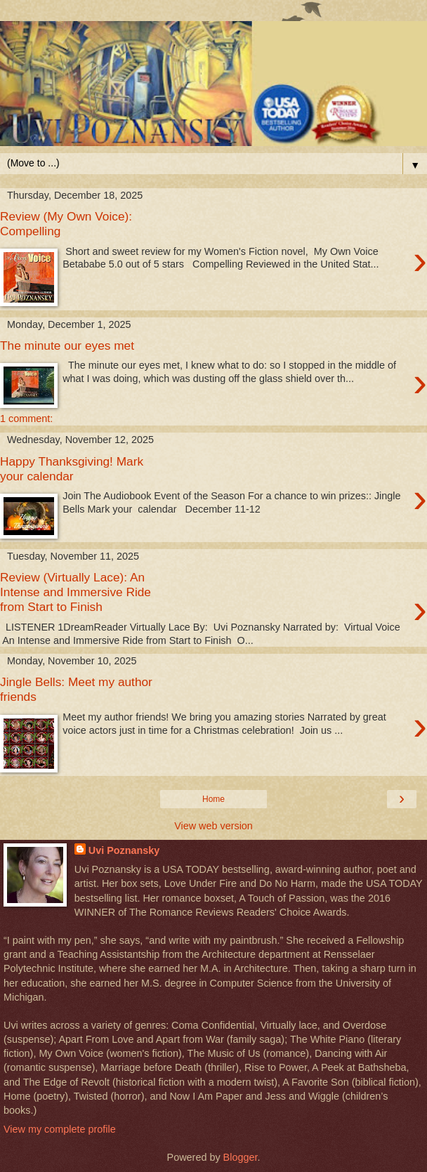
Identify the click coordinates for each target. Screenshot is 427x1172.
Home (213, 799)
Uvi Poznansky (124, 850)
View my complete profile (60, 1129)
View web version (213, 825)
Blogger (240, 1157)
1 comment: (26, 418)
